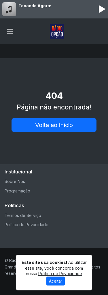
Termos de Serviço (23, 215)
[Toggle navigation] (9, 31)
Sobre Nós (15, 181)
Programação (17, 190)
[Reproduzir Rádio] (102, 9)
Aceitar (55, 281)
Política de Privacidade (26, 224)
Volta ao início (54, 125)
